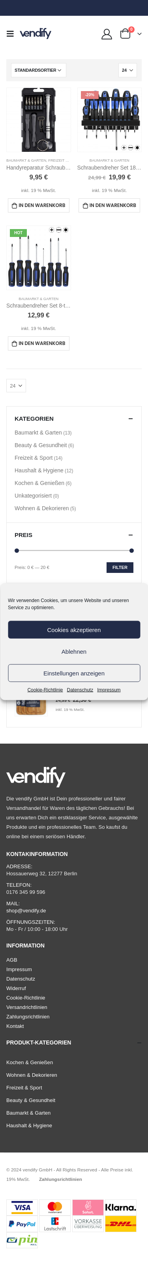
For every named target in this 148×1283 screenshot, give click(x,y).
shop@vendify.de (26, 911)
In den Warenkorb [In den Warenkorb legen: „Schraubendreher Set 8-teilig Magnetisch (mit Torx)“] (42, 343)
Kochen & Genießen (39, 483)
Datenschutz (80, 690)
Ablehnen (74, 651)
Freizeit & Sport (64, 160)
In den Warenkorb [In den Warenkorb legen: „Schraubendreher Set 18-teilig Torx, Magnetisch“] (113, 205)
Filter (119, 567)
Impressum (108, 690)
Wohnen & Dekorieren (42, 508)
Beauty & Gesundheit (41, 445)
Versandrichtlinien (26, 1007)
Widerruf (16, 988)
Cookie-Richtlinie (45, 690)
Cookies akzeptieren (74, 629)
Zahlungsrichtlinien (28, 1017)
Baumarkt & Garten (26, 160)
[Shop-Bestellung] (38, 70)
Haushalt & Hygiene (39, 470)
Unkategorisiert (33, 495)
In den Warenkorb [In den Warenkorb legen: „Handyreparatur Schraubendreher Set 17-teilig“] (42, 205)
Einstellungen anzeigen (74, 672)
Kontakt (15, 1026)
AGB (11, 960)
